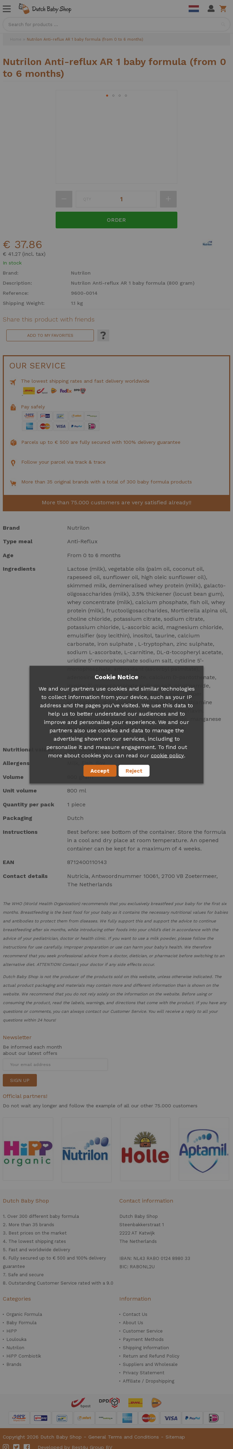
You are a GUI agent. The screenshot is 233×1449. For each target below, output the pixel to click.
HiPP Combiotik (23, 1356)
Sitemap (175, 1437)
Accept (100, 770)
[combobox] (116, 24)
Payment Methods (143, 1339)
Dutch (193, 8)
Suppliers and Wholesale (150, 1364)
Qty (87, 199)
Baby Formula (21, 1322)
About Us (133, 1322)
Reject (134, 770)
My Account (211, 9)
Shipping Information (146, 1347)
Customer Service (143, 1331)
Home (16, 39)
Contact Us (135, 1314)
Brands (14, 1364)
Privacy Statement (143, 1372)
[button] (107, 95)
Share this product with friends (49, 319)
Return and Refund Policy (151, 1356)
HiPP (11, 1331)
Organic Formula (24, 1314)
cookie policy (167, 755)
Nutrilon (15, 1347)
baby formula (64, 1216)
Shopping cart (224, 9)
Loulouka (16, 1339)
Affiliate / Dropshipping (148, 1381)
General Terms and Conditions (123, 1437)
